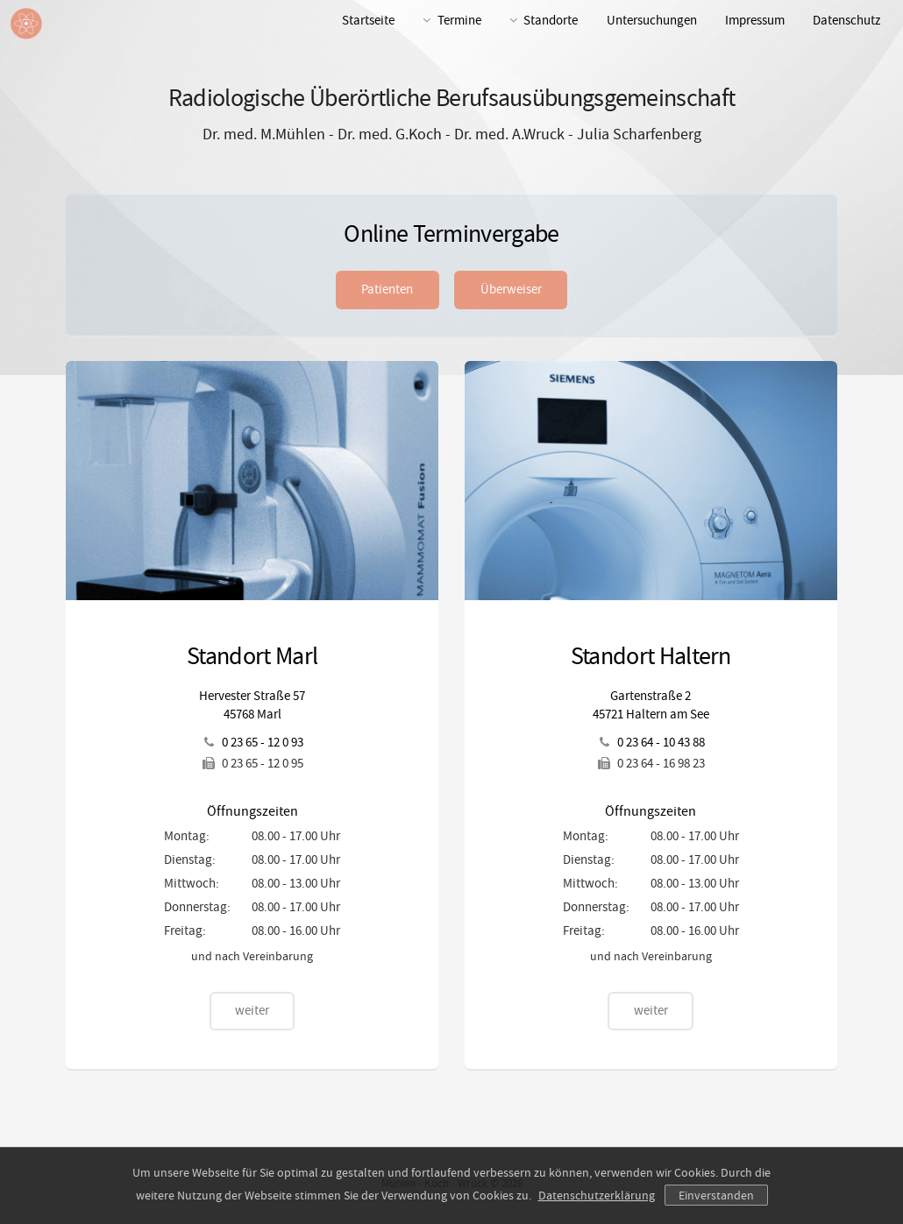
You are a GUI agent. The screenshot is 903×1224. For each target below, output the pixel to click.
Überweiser (511, 289)
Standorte (550, 20)
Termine (459, 20)
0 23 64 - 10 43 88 (661, 742)
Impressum (755, 20)
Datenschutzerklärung (596, 1195)
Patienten (387, 289)
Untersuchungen (652, 20)
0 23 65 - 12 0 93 (262, 742)
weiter (252, 1010)
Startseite (368, 20)
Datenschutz (846, 20)
